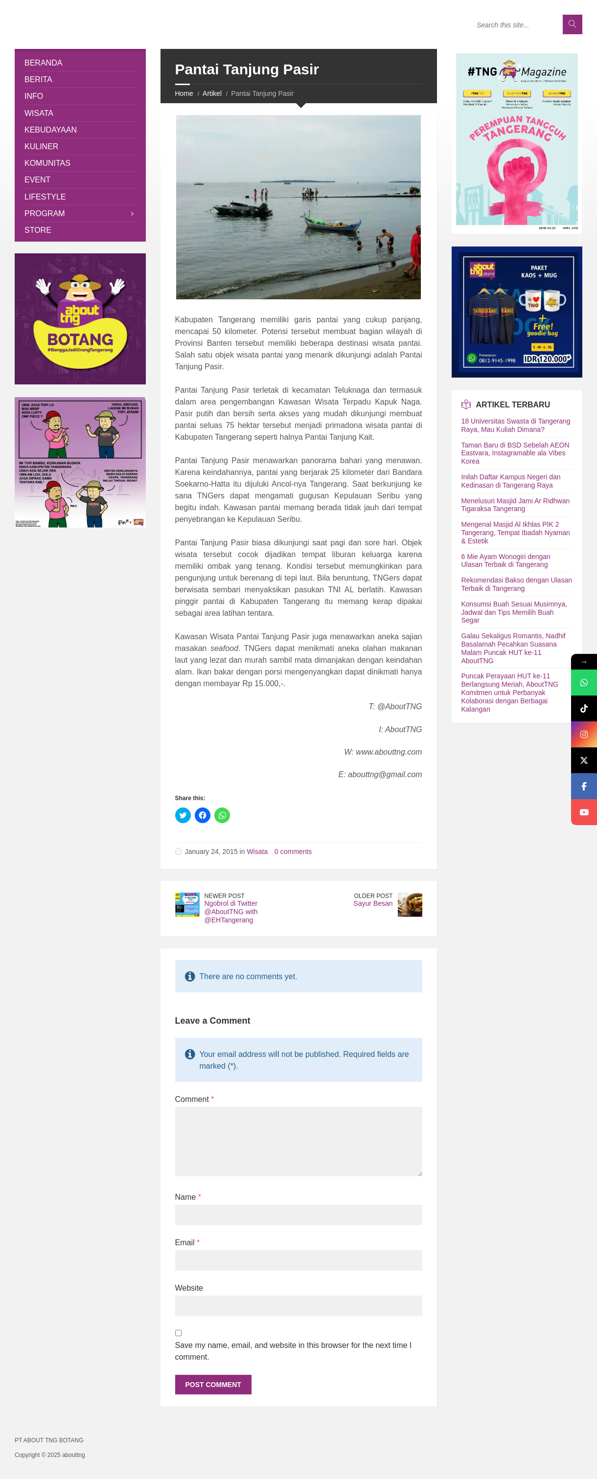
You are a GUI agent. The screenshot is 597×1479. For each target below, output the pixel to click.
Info (33, 96)
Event (37, 180)
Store (37, 230)
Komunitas (47, 163)
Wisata (257, 851)
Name (188, 1197)
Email (187, 1242)
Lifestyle (45, 197)
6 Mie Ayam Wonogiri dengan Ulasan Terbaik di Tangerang (506, 561)
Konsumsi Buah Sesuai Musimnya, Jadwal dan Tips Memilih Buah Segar (514, 612)
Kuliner (41, 146)
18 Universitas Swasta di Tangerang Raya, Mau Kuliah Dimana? (516, 425)
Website (189, 1288)
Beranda (43, 63)
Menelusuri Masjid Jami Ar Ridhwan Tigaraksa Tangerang (515, 505)
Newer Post (225, 896)
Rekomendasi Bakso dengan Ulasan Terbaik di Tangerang (516, 584)
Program (44, 213)
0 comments (293, 851)
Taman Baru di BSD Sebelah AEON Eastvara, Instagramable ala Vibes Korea (515, 453)
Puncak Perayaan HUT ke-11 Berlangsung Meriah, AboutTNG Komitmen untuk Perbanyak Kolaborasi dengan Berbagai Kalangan (509, 692)
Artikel (212, 93)
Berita (38, 79)
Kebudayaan (50, 130)
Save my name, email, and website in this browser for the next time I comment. (293, 1351)
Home (184, 93)
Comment (194, 1099)
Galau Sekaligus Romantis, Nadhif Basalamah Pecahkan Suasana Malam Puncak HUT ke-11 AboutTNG (513, 648)
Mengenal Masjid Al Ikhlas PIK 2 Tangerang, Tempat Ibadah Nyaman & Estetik (515, 532)
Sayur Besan (372, 903)
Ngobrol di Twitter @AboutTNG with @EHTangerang (231, 911)
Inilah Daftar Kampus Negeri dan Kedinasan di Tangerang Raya (511, 481)
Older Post (373, 896)
